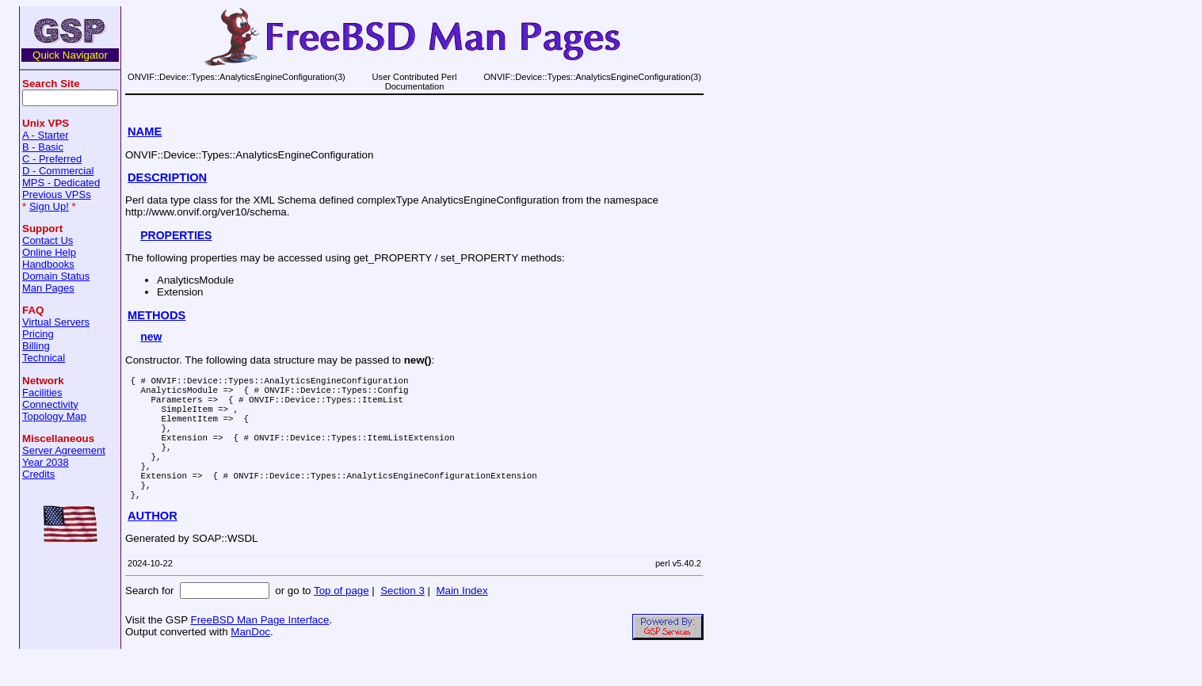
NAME (145, 131)
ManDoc (250, 663)
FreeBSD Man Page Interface (259, 651)
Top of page (341, 621)
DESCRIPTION (167, 177)
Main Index (461, 621)
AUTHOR (152, 546)
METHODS (156, 315)
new (151, 336)
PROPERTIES (176, 235)
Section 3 (402, 621)
